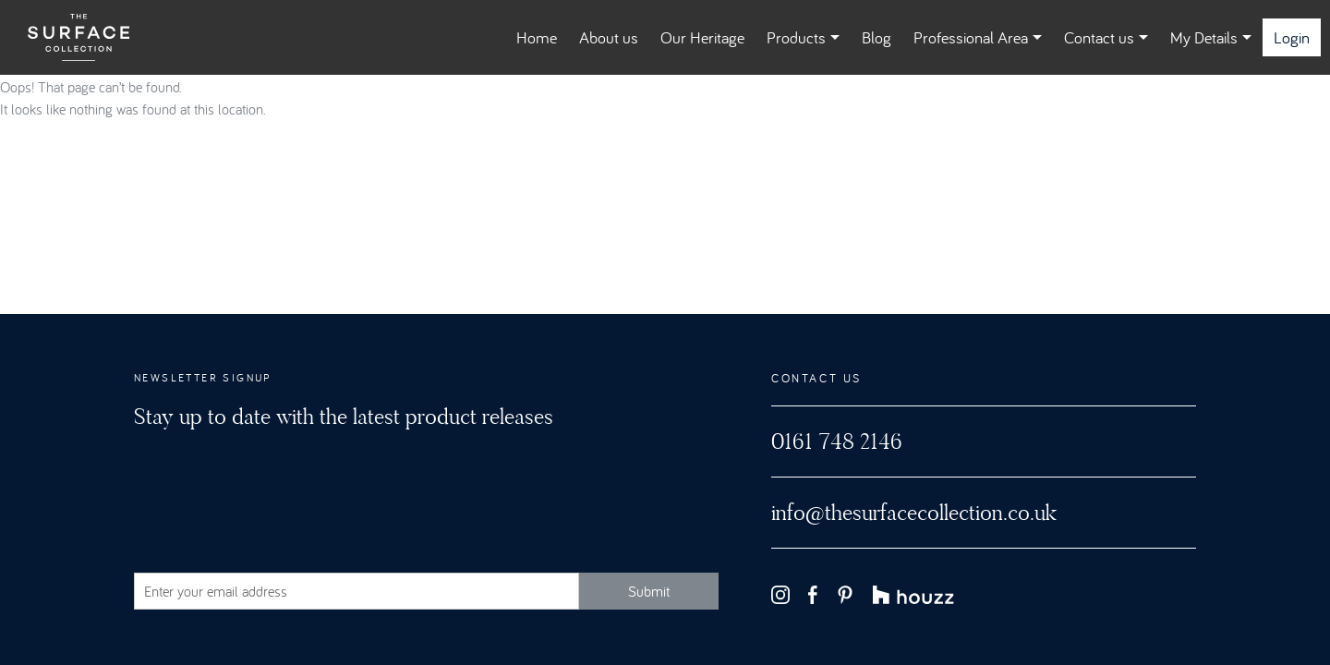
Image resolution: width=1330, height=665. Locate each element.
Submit (649, 591)
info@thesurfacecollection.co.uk (914, 512)
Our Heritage (702, 37)
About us (608, 37)
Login (1292, 37)
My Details (1210, 37)
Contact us (1106, 37)
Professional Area (977, 37)
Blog (876, 37)
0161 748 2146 (836, 441)
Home (536, 37)
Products (803, 37)
